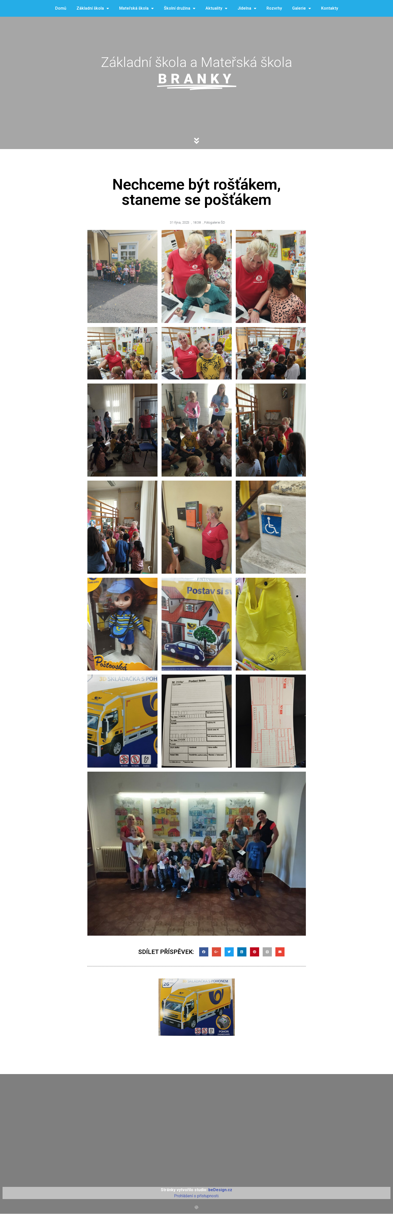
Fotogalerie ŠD (214, 222)
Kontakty (329, 8)
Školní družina (179, 8)
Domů (60, 8)
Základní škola (92, 8)
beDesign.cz (220, 1189)
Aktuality (216, 8)
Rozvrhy (274, 8)
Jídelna (247, 8)
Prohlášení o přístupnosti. (196, 1195)
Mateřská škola (136, 8)
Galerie (301, 8)
